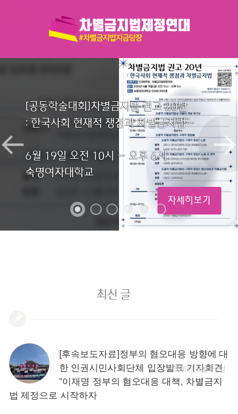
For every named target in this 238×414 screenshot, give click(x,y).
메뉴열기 (13, 13)
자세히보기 (189, 200)
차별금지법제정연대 (119, 28)
